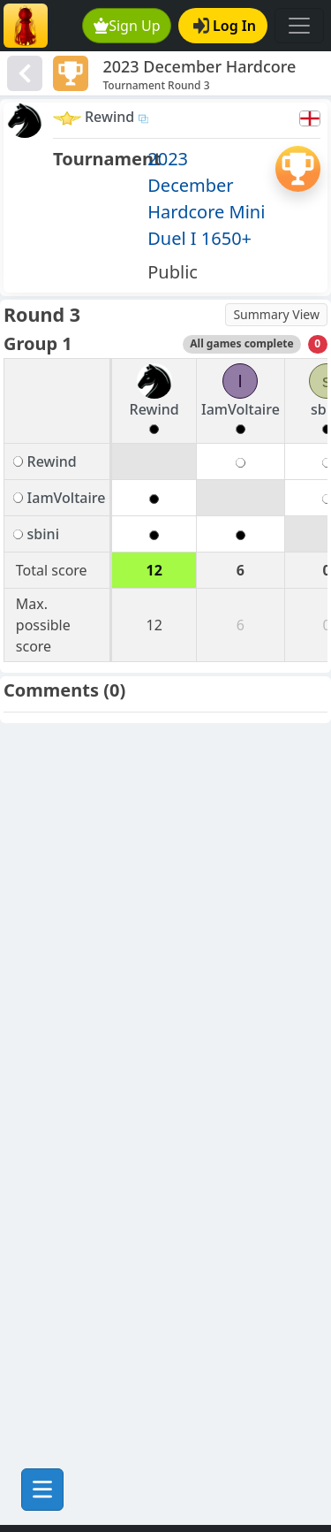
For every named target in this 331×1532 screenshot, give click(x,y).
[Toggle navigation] (299, 25)
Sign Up (127, 25)
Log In (224, 25)
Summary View (276, 314)
